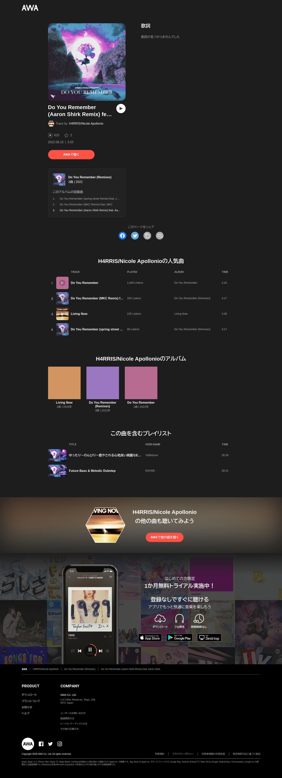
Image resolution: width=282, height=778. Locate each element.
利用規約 (159, 754)
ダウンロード (29, 694)
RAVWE (150, 470)
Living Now (79, 313)
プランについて (31, 701)
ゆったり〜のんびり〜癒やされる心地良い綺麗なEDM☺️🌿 (109, 455)
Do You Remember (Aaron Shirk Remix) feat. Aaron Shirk (130, 669)
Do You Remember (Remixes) (90, 177)
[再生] (121, 108)
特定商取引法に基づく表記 (246, 754)
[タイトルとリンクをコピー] (147, 236)
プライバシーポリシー (183, 754)
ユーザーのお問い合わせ (73, 713)
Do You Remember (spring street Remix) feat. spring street (95, 198)
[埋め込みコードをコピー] (160, 236)
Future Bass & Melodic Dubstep (92, 470)
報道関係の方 (67, 718)
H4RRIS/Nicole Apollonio (86, 123)
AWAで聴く (71, 154)
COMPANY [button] (69, 686)
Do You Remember (84, 282)
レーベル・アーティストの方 (73, 723)
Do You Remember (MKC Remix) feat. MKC (86, 204)
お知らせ (27, 707)
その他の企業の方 (69, 729)
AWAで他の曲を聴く (164, 537)
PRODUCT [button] (30, 686)
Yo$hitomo (151, 455)
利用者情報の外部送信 (213, 754)
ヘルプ (26, 713)
